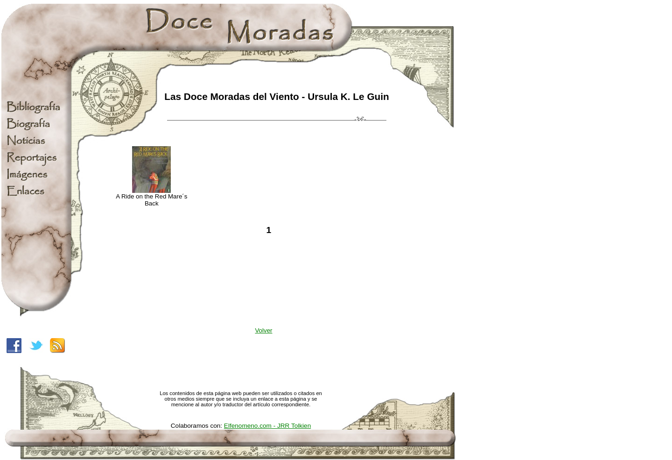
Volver (263, 330)
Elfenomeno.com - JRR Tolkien (267, 425)
